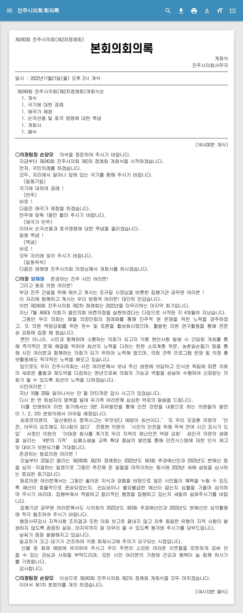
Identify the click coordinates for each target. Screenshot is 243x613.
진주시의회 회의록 (38, 10)
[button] (207, 11)
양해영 (37, 278)
